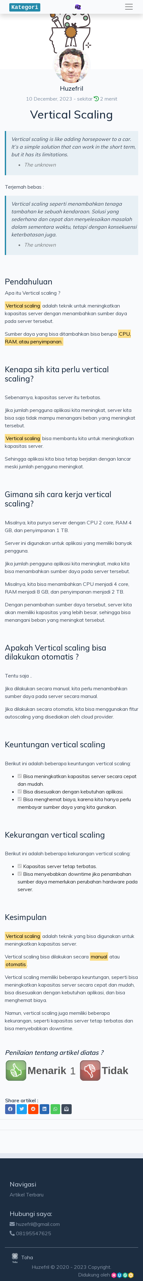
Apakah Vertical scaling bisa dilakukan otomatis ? (55, 652)
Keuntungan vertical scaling (55, 744)
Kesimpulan (26, 917)
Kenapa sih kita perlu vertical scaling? (57, 374)
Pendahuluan (28, 281)
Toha (21, 1257)
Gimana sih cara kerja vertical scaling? (58, 498)
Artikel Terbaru (27, 1194)
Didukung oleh (105, 1274)
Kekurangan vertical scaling (55, 835)
